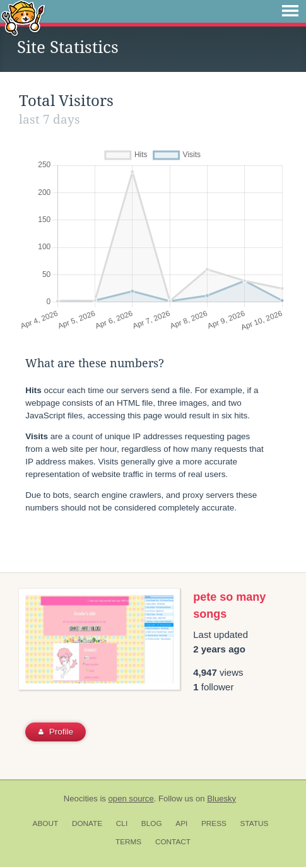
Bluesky (221, 798)
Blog (151, 823)
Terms (128, 841)
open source (131, 798)
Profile (55, 731)
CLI (121, 823)
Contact (173, 841)
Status (254, 823)
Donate (87, 823)
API (181, 823)
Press (214, 823)
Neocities (81, 798)
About (46, 823)
